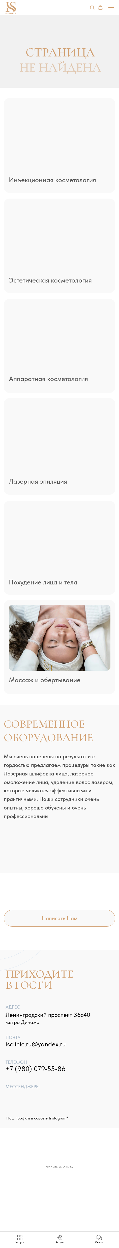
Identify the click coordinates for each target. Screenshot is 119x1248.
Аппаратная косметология (48, 379)
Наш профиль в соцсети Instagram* (37, 1118)
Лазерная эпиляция (38, 481)
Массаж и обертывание (44, 680)
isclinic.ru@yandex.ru (36, 1044)
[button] (92, 7)
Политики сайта (59, 1167)
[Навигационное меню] (111, 7)
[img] (59, 137)
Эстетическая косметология (50, 280)
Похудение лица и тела (43, 582)
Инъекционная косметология (52, 180)
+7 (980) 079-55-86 (36, 1069)
